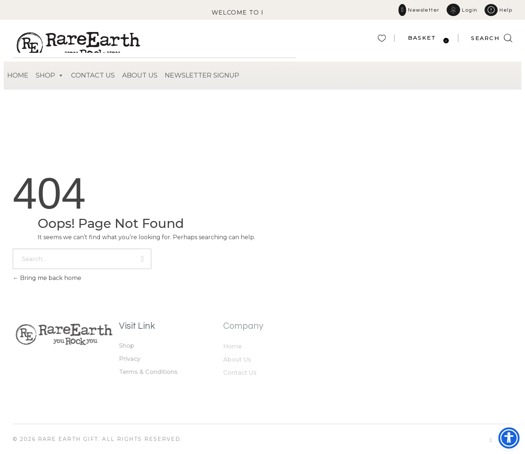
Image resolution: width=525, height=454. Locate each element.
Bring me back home (47, 278)
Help (505, 10)
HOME (17, 75)
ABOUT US (140, 75)
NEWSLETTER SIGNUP (202, 75)
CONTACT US (93, 75)
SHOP (50, 76)
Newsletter (423, 10)
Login (469, 10)
